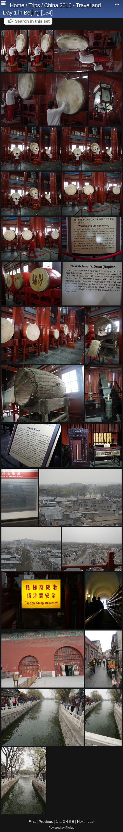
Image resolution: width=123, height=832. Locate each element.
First (32, 821)
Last (90, 821)
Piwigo (70, 827)
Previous (46, 821)
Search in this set (32, 21)
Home (17, 5)
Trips (34, 5)
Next (81, 821)
